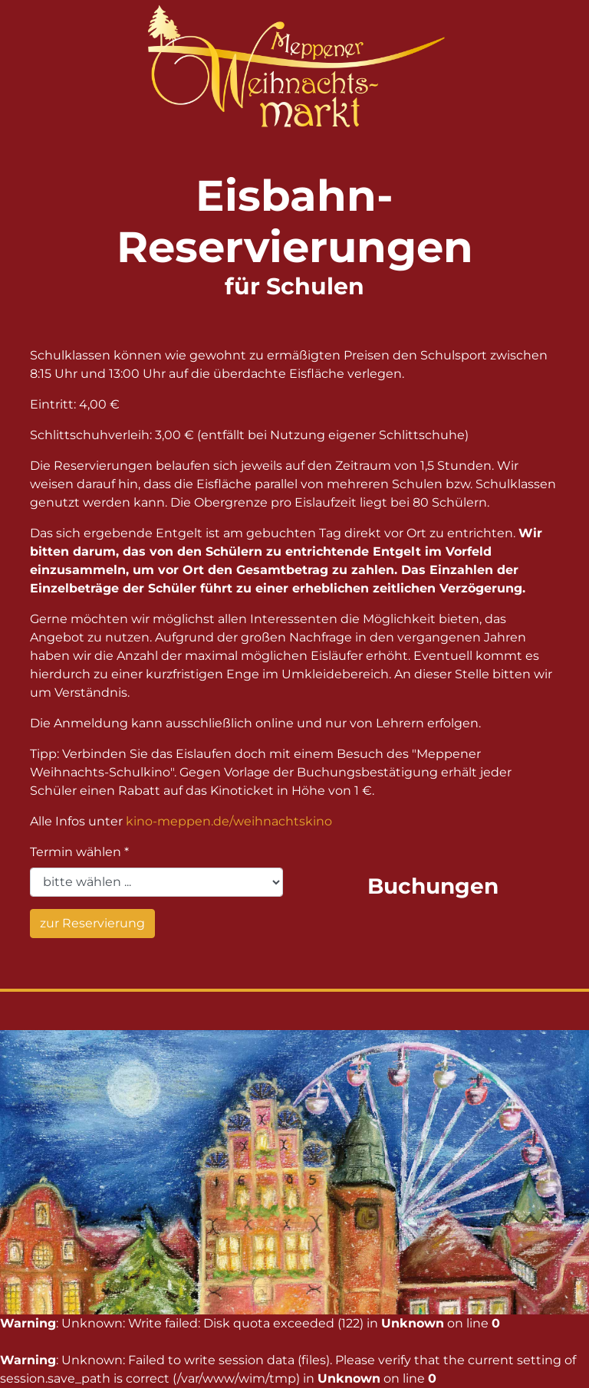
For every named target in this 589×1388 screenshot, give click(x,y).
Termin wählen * (79, 852)
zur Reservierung (92, 923)
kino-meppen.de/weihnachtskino (229, 821)
